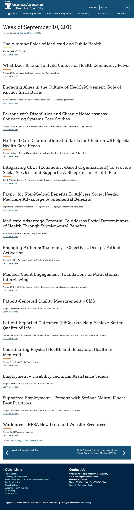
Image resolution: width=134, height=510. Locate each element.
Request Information (77, 485)
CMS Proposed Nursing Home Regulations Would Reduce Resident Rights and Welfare (101, 452)
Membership (120, 13)
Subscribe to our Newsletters (17, 487)
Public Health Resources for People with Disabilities (27, 479)
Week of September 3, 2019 (24, 449)
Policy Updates (11, 473)
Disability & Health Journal (16, 476)
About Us (92, 7)
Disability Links (11, 485)
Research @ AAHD (31, 13)
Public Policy (83, 13)
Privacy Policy (85, 502)
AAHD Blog (10, 490)
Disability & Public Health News (27, 440)
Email (90, 485)
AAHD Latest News (13, 482)
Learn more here (10, 54)
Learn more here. (11, 365)
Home (12, 13)
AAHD (38, 32)
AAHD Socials (11, 493)
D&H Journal (102, 13)
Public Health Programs (58, 13)
